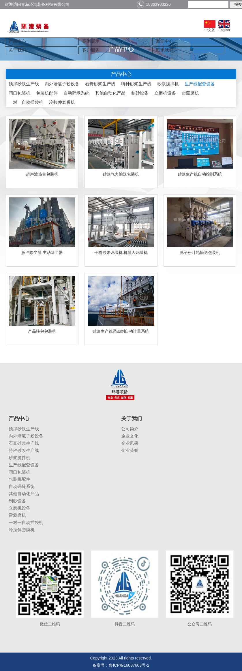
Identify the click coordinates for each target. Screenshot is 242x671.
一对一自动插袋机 (26, 102)
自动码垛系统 (76, 93)
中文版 (209, 26)
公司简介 (129, 428)
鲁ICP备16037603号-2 (129, 665)
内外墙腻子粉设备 (62, 83)
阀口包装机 (19, 93)
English (224, 26)
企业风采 (129, 443)
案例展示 (91, 41)
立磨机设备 (165, 93)
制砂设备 (140, 93)
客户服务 (91, 50)
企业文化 (129, 435)
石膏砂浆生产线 (100, 83)
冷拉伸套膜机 (62, 102)
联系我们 (164, 50)
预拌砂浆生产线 (24, 83)
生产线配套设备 (200, 83)
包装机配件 (47, 93)
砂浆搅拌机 (168, 83)
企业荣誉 (129, 450)
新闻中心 (164, 41)
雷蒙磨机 (190, 93)
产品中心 (17, 41)
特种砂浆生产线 (136, 83)
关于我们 (17, 50)
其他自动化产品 (110, 93)
